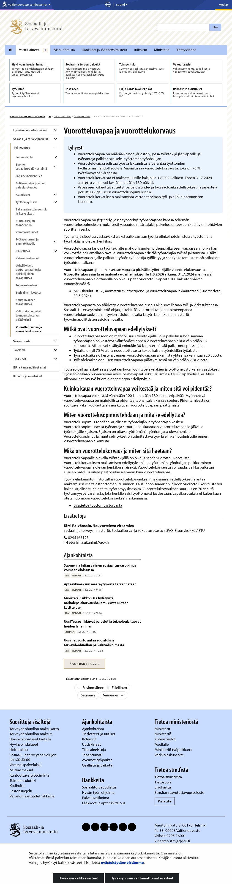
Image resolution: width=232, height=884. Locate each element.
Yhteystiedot (186, 49)
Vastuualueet (29, 49)
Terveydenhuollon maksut (31, 733)
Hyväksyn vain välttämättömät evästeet (141, 878)
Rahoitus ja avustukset (27, 376)
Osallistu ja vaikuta (97, 765)
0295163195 (78, 537)
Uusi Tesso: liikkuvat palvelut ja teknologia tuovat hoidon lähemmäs (102, 623)
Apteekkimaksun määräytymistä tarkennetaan (100, 583)
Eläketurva (23, 251)
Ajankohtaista (64, 49)
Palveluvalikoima (95, 797)
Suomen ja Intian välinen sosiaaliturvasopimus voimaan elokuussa (100, 567)
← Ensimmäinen (91, 687)
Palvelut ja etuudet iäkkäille (32, 796)
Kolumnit (90, 739)
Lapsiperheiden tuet (29, 176)
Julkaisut (140, 49)
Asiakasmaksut (21, 769)
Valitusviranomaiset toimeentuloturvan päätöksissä (28, 315)
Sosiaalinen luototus (28, 292)
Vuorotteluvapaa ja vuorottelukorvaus (29, 329)
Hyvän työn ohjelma (98, 792)
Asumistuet (23, 195)
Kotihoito (17, 785)
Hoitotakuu (19, 749)
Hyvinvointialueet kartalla (31, 739)
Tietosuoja (163, 782)
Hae (215, 27)
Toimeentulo (82, 116)
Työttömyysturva (27, 202)
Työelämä (19, 350)
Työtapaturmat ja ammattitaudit (27, 241)
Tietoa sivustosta (168, 776)
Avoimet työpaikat (97, 759)
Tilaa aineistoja (94, 749)
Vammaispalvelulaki (26, 764)
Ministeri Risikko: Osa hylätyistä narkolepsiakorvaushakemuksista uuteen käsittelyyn (96, 602)
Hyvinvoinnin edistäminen (29, 130)
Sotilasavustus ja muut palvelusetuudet (30, 185)
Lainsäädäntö (24, 157)
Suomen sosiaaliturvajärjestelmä (31, 166)
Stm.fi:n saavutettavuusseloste (179, 792)
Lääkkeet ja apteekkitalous (103, 802)
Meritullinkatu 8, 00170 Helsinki (180, 825)
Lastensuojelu (21, 790)
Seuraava (88, 695)
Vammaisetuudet (27, 232)
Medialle (162, 744)
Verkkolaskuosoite (170, 754)
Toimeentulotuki (26, 285)
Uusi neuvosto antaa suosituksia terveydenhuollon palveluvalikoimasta (94, 642)
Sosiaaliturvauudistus (99, 787)
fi (50, 116)
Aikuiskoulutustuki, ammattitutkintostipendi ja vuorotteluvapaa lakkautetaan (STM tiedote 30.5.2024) (147, 293)
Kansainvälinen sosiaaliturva (25, 302)
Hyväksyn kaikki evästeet (78, 878)
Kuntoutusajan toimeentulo (25, 223)
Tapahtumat (91, 754)
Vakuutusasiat (22, 341)
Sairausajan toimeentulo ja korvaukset (31, 211)
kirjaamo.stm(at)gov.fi (172, 840)
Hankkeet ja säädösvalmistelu (104, 49)
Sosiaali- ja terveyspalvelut (30, 139)
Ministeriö (161, 49)
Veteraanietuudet (27, 258)
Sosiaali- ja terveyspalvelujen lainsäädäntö (33, 757)
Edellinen (119, 687)
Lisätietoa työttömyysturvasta (98, 505)
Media (224, 5)
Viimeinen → (113, 695)
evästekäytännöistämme (122, 862)
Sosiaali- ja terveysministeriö (27, 116)
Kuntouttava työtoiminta (29, 775)
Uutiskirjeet (92, 744)
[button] (84, 664)
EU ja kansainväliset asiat (29, 367)
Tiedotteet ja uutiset (99, 733)
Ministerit (163, 728)
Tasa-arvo (19, 359)
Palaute (165, 801)
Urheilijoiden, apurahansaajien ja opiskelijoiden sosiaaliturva (28, 271)
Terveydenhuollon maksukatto (35, 728)
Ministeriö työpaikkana (174, 749)
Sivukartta (163, 787)
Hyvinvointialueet (24, 744)
